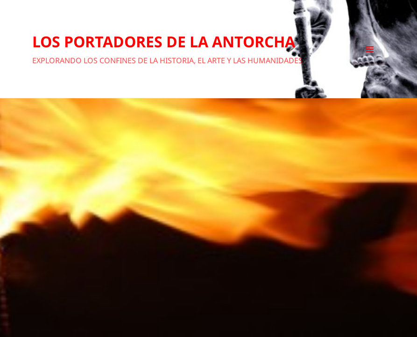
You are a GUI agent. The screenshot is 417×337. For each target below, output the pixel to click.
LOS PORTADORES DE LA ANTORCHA (163, 41)
